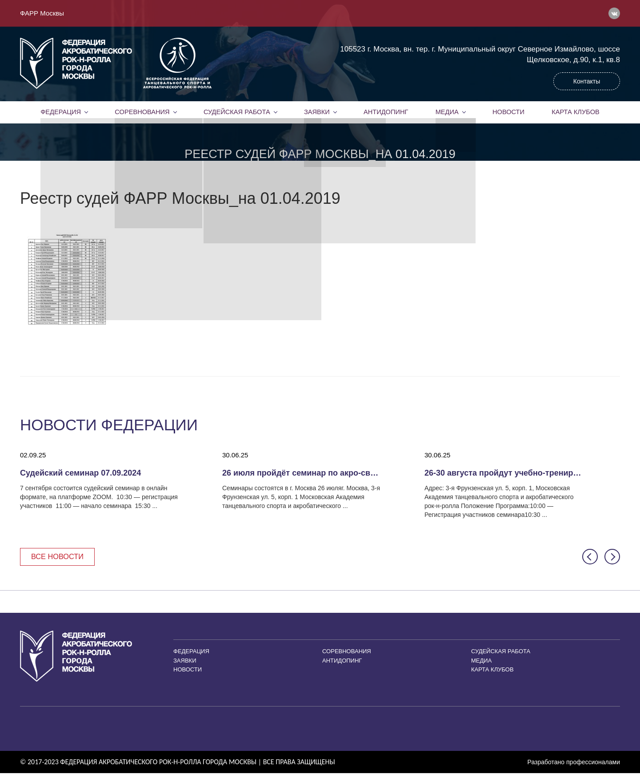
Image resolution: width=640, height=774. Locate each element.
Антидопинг (386, 111)
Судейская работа (237, 111)
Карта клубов (575, 111)
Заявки (316, 111)
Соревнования (142, 111)
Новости (508, 111)
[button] (590, 557)
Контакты (586, 81)
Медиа (447, 111)
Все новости (59, 556)
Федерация (61, 111)
